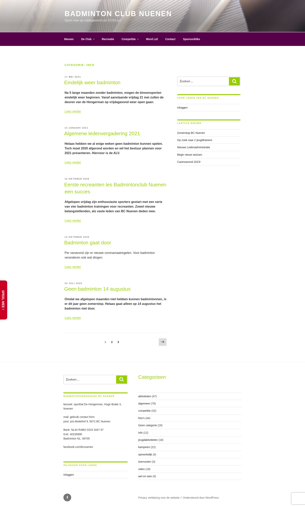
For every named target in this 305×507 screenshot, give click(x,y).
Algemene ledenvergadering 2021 (102, 133)
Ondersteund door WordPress (201, 497)
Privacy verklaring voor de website (159, 497)
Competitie (130, 39)
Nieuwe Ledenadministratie (193, 147)
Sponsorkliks (191, 39)
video (141, 469)
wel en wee (145, 476)
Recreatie (108, 39)
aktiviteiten (144, 396)
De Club (88, 39)
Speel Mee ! (3, 300)
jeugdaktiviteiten (148, 439)
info (140, 432)
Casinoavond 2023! (189, 161)
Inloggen (182, 107)
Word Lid (152, 39)
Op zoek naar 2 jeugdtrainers (194, 140)
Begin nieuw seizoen (189, 154)
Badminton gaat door (87, 243)
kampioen (144, 447)
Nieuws (69, 39)
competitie (144, 410)
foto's (141, 418)
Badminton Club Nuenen (118, 14)
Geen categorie (147, 425)
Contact (170, 39)
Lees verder (73, 111)
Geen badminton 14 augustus (97, 289)
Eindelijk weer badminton (92, 82)
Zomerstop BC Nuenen (191, 132)
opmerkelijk (145, 454)
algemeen (144, 403)
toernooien (144, 461)
